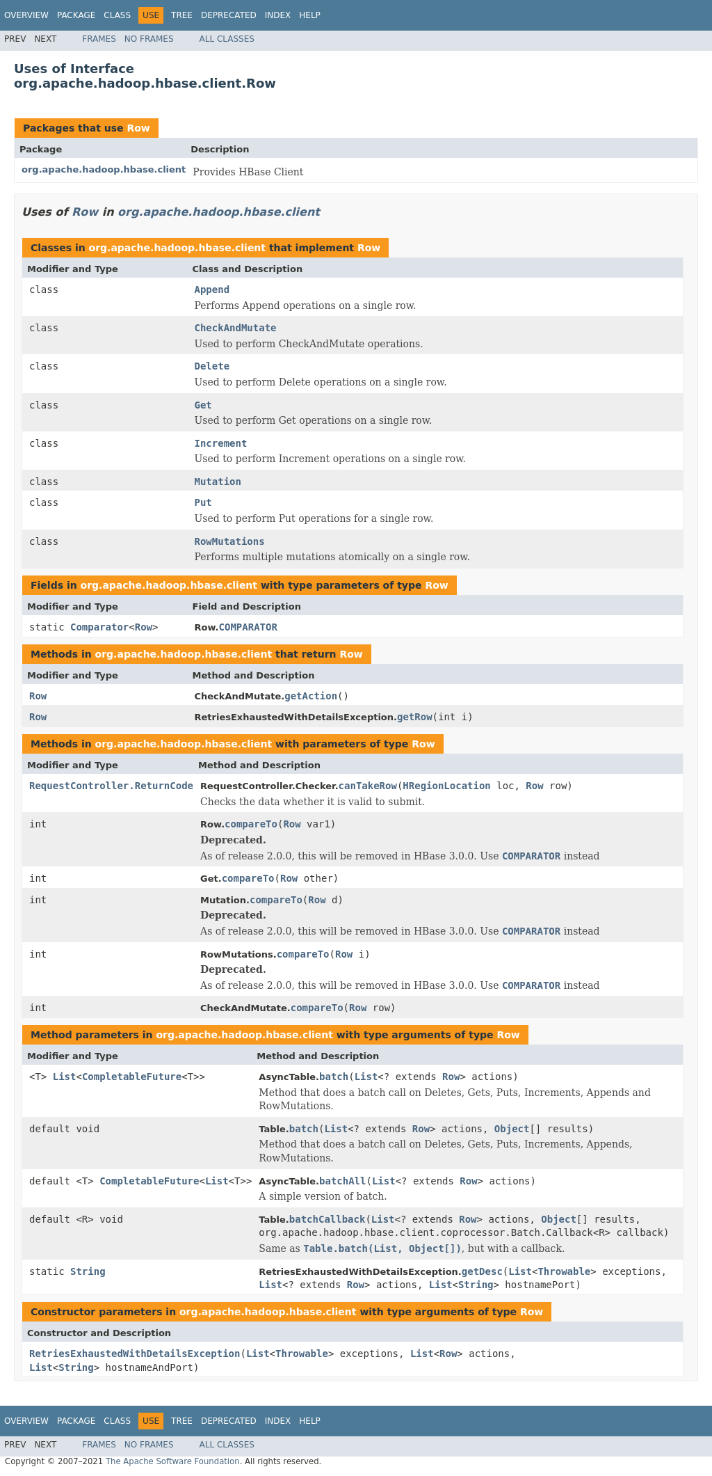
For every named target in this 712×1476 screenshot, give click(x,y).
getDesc (482, 1271)
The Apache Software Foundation (173, 1461)
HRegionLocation (446, 785)
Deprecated (229, 15)
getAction (310, 695)
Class (117, 15)
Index (278, 15)
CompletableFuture (131, 1076)
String (88, 1271)
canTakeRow (368, 785)
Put (203, 502)
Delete (212, 366)
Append (212, 289)
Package (76, 15)
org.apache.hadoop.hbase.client (104, 169)
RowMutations (230, 541)
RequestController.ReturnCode (111, 785)
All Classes (227, 39)
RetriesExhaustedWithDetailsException (134, 1353)
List (64, 1076)
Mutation (218, 481)
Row (138, 128)
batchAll (342, 1181)
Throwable (563, 1271)
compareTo (251, 824)
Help (310, 15)
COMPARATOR (248, 627)
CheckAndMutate (236, 327)
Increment (221, 443)
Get (203, 405)
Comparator (99, 627)
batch (333, 1076)
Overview (26, 15)
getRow (414, 716)
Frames (99, 39)
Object (512, 1128)
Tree (182, 15)
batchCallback (327, 1219)
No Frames (149, 39)
